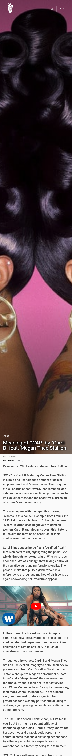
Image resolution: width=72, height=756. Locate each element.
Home (5, 457)
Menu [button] (62, 9)
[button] (52, 9)
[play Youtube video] (36, 606)
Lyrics (6, 436)
